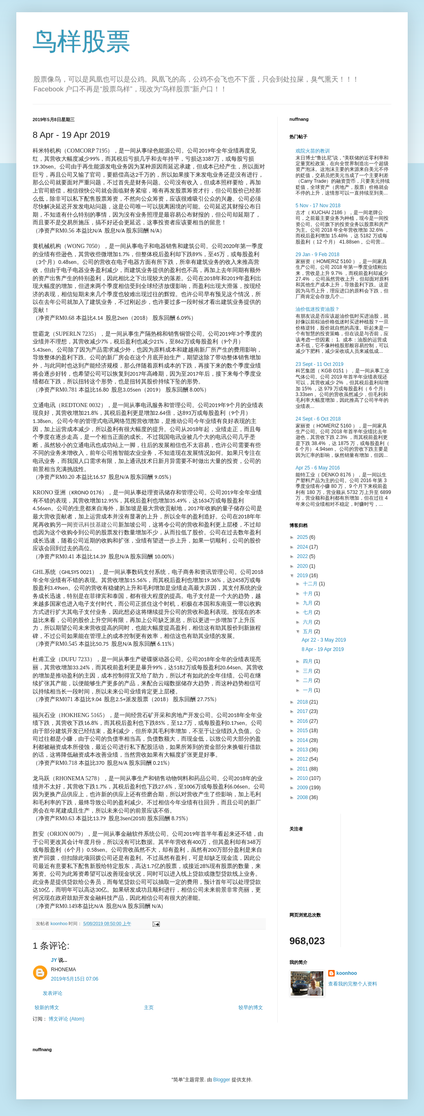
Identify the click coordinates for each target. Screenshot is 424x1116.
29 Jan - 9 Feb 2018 (317, 254)
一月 (308, 690)
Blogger (221, 1080)
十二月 (311, 584)
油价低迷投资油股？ (318, 309)
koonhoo (346, 973)
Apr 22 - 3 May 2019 (324, 640)
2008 (303, 797)
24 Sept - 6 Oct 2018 (318, 419)
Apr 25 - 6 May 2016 (318, 468)
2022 (303, 556)
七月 (308, 612)
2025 (303, 537)
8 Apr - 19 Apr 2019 (323, 649)
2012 (303, 759)
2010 (303, 778)
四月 (308, 661)
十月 (308, 593)
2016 (303, 721)
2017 (303, 711)
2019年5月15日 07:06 (74, 979)
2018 (303, 702)
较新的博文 (47, 1007)
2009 (303, 787)
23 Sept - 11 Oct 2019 (319, 364)
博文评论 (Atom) (66, 1019)
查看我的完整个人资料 (352, 984)
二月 (308, 680)
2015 (303, 730)
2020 (303, 566)
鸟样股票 (81, 41)
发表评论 (52, 993)
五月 (308, 631)
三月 (308, 671)
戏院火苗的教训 (313, 151)
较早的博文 (250, 1007)
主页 (149, 1007)
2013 (303, 750)
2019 (303, 575)
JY (54, 960)
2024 (303, 547)
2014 (303, 740)
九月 (308, 603)
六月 (308, 622)
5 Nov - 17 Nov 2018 (318, 205)
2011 (303, 769)
